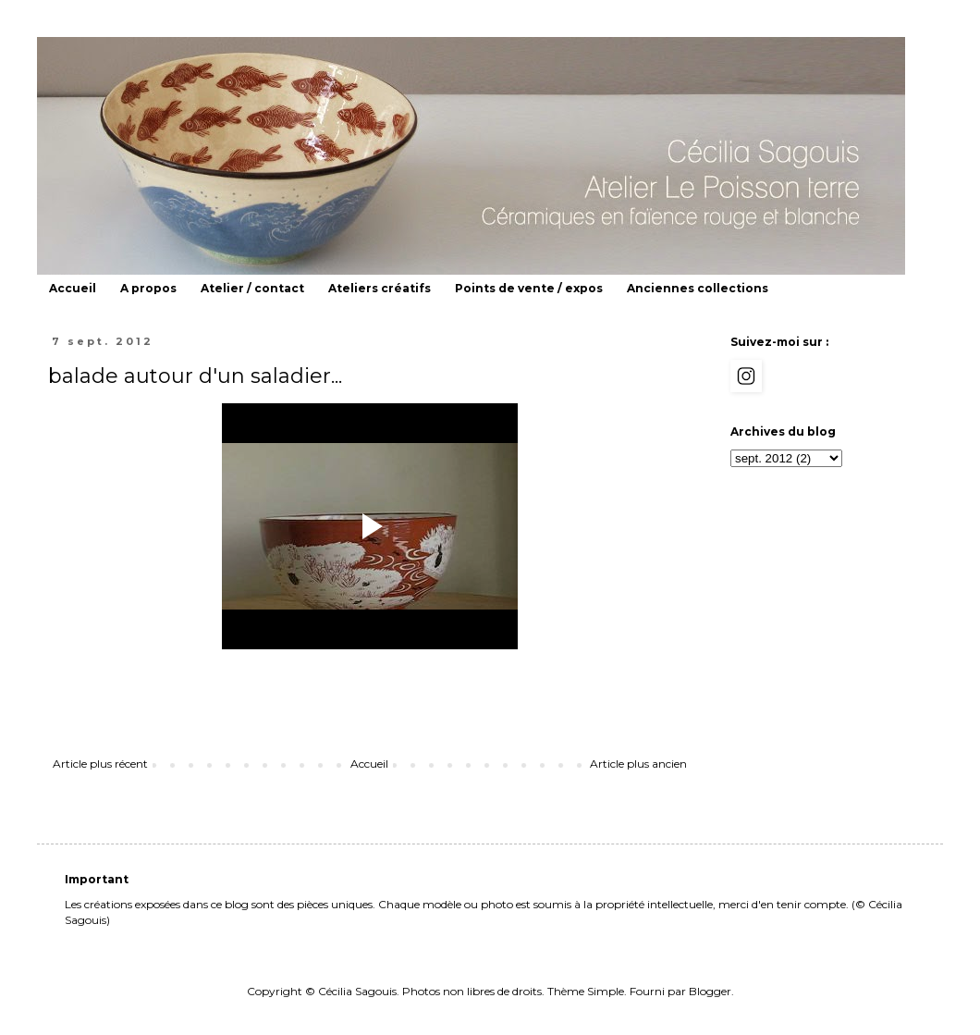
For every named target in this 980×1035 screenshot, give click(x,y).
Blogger (710, 991)
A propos (148, 288)
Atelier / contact (252, 288)
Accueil (72, 288)
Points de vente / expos (529, 288)
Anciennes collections (697, 288)
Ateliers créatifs (379, 288)
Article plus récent (100, 763)
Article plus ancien (638, 763)
